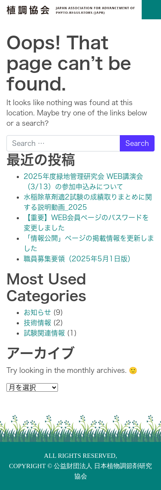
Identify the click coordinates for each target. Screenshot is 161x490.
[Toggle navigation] (151, 9)
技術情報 (37, 322)
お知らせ (37, 312)
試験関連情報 (44, 333)
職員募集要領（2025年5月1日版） (79, 258)
